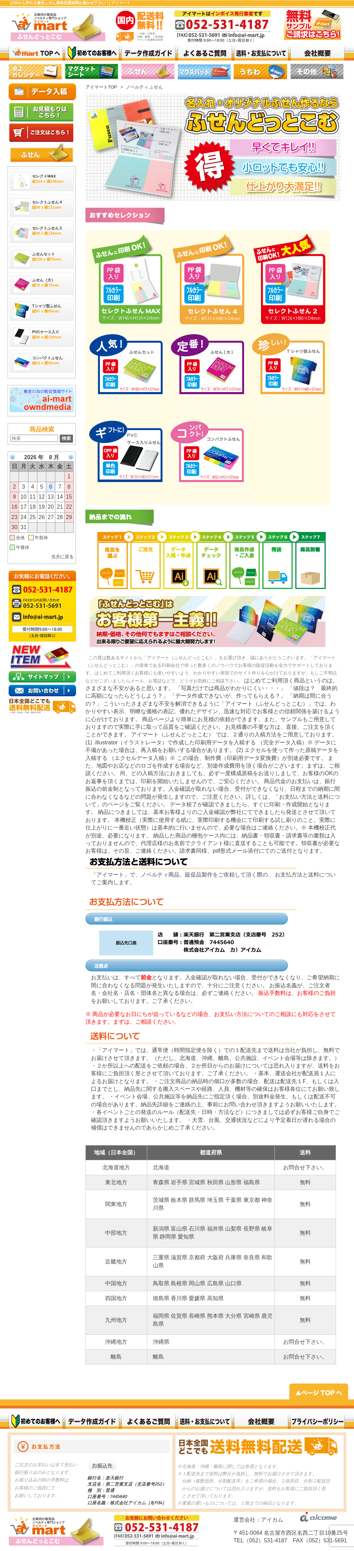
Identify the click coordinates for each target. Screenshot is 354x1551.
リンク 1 (261, 73)
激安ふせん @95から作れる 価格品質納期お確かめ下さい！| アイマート (36, 53)
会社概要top (317, 53)
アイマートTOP (101, 87)
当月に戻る (62, 556)
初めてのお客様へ (36, 1421)
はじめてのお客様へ (92, 53)
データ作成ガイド (148, 53)
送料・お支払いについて (261, 53)
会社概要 (261, 1421)
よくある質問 (205, 53)
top (36, 73)
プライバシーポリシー (317, 1421)
